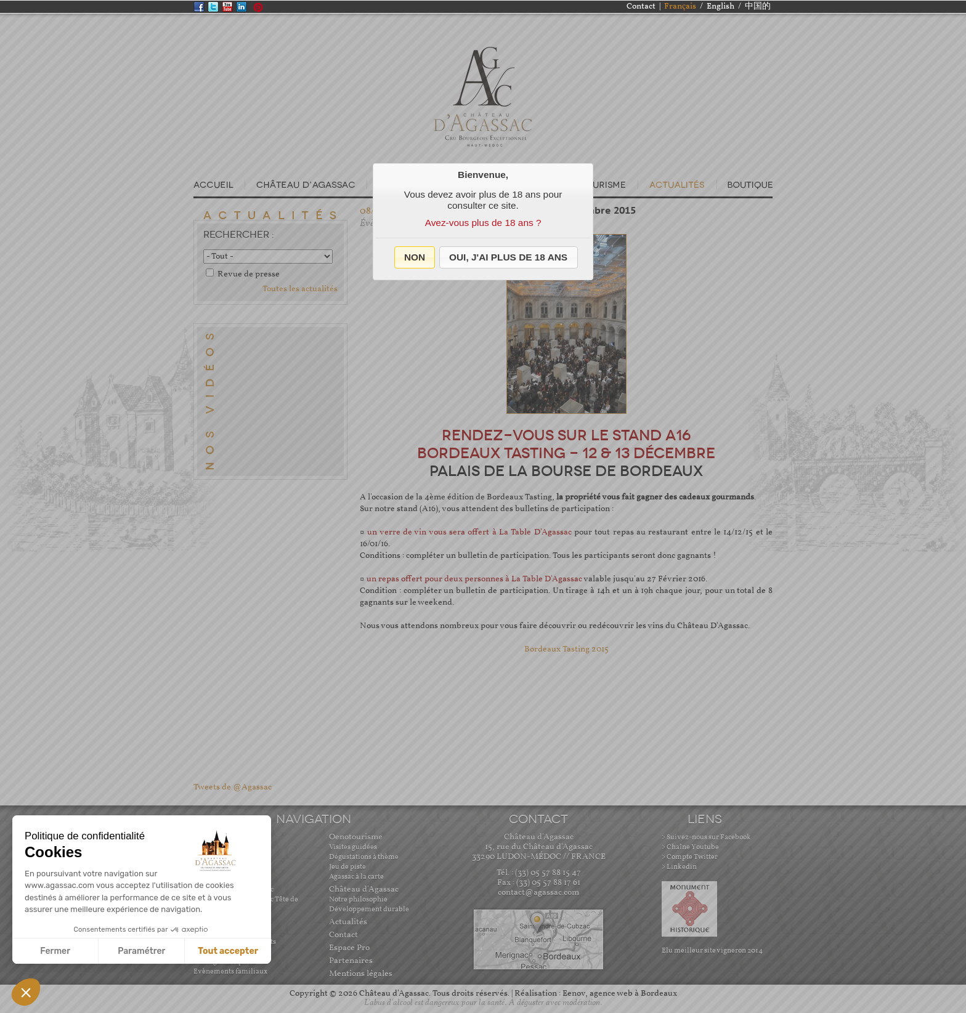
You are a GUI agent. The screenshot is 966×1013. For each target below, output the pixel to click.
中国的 (758, 6)
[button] (415, 257)
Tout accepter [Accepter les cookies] (228, 951)
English (720, 6)
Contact (641, 6)
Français (680, 6)
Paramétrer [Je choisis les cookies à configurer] (141, 951)
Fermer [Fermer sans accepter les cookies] (55, 951)
